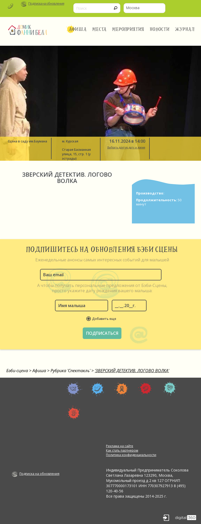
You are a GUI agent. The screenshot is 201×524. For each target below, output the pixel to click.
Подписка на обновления (46, 3)
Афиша (77, 29)
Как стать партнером (122, 450)
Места (99, 29)
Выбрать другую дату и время (126, 147)
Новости (160, 29)
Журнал (185, 29)
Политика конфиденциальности (131, 455)
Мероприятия (128, 29)
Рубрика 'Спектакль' (70, 370)
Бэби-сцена (17, 370)
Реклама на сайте (119, 446)
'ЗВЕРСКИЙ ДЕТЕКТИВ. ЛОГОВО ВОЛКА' (132, 370)
